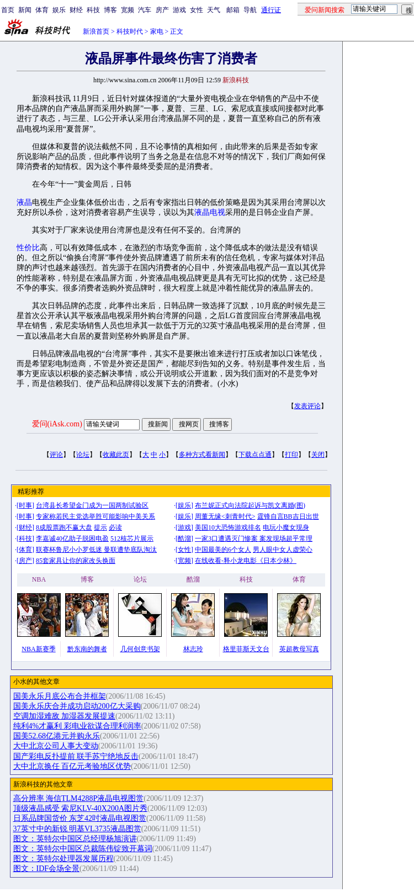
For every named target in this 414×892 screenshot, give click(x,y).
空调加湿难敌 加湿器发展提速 (64, 716)
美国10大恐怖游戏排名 (228, 527)
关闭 (318, 454)
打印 (291, 454)
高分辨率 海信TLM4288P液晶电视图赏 (78, 798)
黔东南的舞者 (87, 649)
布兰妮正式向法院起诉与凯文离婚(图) (250, 505)
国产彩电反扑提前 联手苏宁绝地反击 (76, 756)
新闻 (24, 10)
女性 (196, 10)
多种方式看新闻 (202, 454)
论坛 (82, 454)
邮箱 (233, 10)
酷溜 (184, 538)
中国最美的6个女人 (223, 549)
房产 (162, 10)
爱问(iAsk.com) (57, 424)
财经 (76, 10)
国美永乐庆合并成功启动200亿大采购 (77, 706)
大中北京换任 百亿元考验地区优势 (72, 766)
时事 (25, 505)
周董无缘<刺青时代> (225, 516)
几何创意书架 (140, 649)
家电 (156, 31)
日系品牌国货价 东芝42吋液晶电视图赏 (80, 818)
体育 (42, 10)
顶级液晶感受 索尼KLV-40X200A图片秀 (80, 808)
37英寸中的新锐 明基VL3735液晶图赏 (77, 829)
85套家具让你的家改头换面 (75, 560)
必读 (115, 527)
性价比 (28, 248)
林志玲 (193, 649)
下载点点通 (255, 454)
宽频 (127, 10)
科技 (93, 10)
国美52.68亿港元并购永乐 (56, 736)
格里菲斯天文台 (246, 649)
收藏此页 (116, 454)
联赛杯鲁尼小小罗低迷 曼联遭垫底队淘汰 (96, 549)
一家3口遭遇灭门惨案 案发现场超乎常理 (253, 538)
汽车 (144, 10)
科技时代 (129, 31)
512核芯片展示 (131, 538)
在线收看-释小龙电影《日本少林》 (245, 560)
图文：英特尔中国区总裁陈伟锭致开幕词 (82, 849)
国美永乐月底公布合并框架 (59, 696)
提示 (100, 527)
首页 (7, 10)
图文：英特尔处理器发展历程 (63, 858)
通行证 (271, 10)
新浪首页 (96, 31)
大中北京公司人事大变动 (55, 746)
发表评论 (307, 406)
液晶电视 (209, 212)
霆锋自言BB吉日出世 (288, 516)
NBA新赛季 (38, 649)
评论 (56, 454)
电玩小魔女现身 (286, 527)
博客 (110, 10)
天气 (213, 10)
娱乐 (59, 10)
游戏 (179, 10)
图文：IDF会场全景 (46, 868)
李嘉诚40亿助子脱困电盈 (72, 538)
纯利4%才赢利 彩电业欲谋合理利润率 (77, 726)
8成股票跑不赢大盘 (64, 527)
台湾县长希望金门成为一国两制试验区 (92, 505)
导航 (250, 10)
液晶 (24, 202)
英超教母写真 (299, 649)
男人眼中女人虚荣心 (282, 549)
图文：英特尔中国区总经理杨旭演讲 (75, 839)
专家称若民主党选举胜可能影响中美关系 (95, 516)
